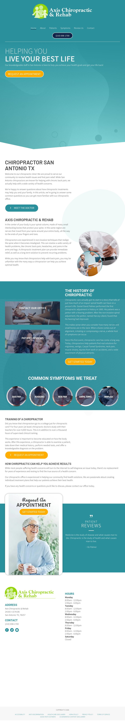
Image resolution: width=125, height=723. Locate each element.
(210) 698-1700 (12, 626)
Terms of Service (103, 717)
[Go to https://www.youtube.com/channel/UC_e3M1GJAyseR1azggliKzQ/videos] (17, 633)
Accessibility (20, 717)
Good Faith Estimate (48, 719)
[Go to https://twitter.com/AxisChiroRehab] (12, 633)
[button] (23, 74)
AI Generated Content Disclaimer (72, 719)
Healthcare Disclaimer (56, 717)
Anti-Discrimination (36, 717)
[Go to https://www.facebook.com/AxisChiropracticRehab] (7, 633)
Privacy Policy (87, 717)
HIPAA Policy (73, 717)
